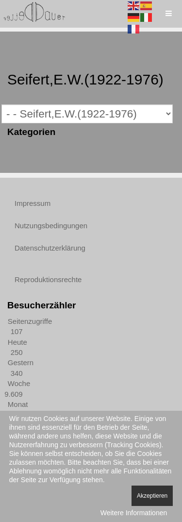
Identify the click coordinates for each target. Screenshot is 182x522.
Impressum (32, 203)
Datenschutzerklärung (50, 248)
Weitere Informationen (133, 513)
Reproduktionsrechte (48, 279)
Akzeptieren (152, 495)
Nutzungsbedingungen (51, 225)
